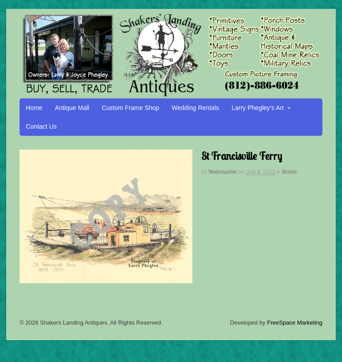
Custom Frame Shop (130, 107)
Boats (289, 172)
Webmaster (222, 172)
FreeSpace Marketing (294, 322)
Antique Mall (72, 107)
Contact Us (41, 126)
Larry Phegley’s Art (258, 107)
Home (34, 107)
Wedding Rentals (195, 107)
